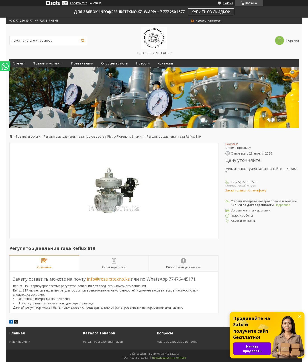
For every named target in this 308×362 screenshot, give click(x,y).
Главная (19, 63)
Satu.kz (174, 354)
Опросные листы (114, 63)
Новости (143, 63)
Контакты (165, 63)
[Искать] (82, 40)
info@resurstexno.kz (108, 279)
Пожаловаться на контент (169, 358)
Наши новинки (19, 342)
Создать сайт (78, 3)
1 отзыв (228, 3)
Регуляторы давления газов (103, 342)
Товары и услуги (46, 63)
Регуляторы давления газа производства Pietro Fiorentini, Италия (93, 137)
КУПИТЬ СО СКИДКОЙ (211, 11)
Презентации (82, 63)
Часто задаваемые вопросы (177, 342)
